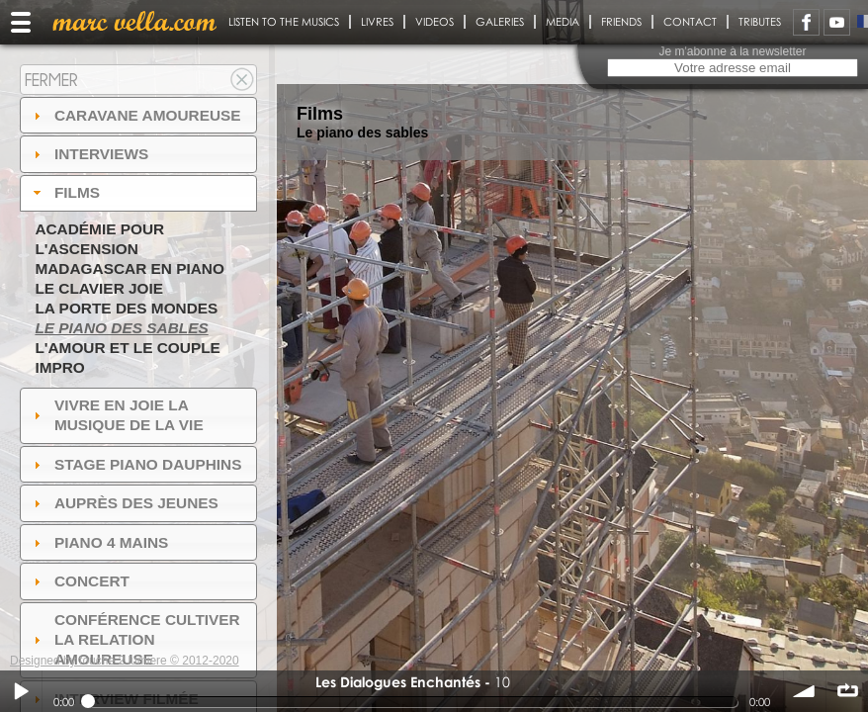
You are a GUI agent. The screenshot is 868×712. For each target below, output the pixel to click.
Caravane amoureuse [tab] (135, 115)
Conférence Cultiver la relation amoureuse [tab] (134, 639)
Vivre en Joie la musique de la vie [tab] (116, 415)
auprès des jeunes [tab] (123, 502)
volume (804, 691)
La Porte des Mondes (126, 308)
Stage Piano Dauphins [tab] (135, 464)
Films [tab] (64, 192)
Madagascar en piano (129, 268)
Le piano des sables (121, 327)
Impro (59, 367)
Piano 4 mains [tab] (99, 542)
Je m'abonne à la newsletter (732, 51)
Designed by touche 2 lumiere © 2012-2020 (124, 661)
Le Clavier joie (99, 288)
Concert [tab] (79, 581)
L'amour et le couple (127, 347)
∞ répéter (847, 691)
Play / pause (21, 691)
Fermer (51, 79)
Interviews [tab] (89, 153)
